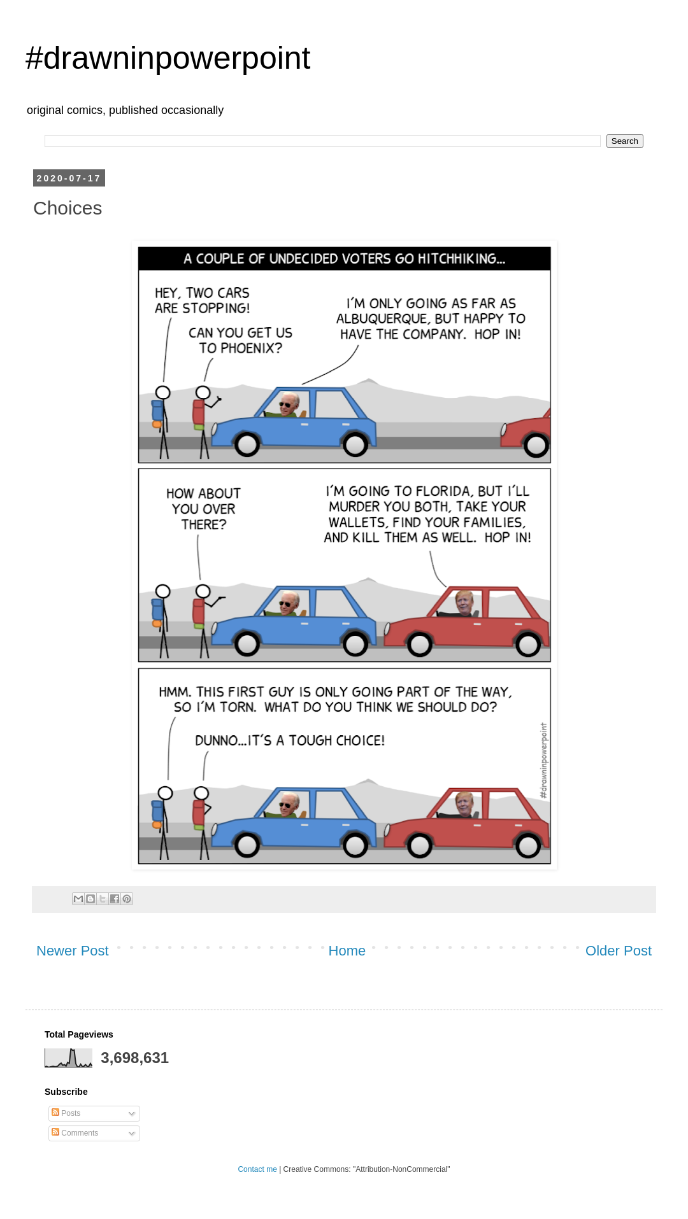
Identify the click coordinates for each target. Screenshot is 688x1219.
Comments (75, 1133)
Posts (66, 1113)
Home (347, 951)
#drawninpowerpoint (168, 58)
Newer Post (72, 951)
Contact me (257, 1169)
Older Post (618, 951)
